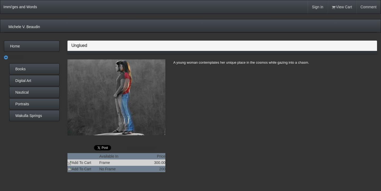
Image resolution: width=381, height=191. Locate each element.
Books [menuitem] (20, 69)
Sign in (317, 7)
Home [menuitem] (15, 46)
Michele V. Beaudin (24, 27)
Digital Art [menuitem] (23, 81)
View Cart (342, 7)
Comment (368, 7)
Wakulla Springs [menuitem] (28, 116)
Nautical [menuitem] (22, 92)
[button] (6, 58)
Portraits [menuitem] (22, 104)
